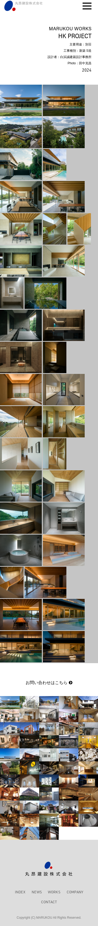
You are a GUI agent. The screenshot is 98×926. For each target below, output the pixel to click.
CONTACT (49, 902)
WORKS (54, 892)
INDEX (20, 892)
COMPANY (75, 892)
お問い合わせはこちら (49, 682)
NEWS (37, 892)
